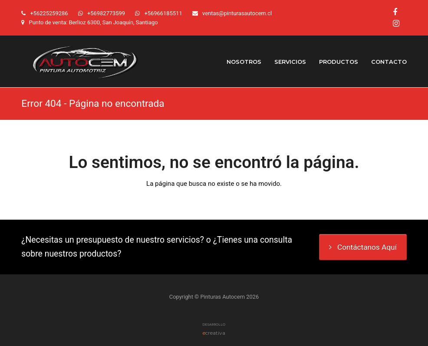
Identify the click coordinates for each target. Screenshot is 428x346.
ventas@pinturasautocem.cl (237, 13)
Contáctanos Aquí (363, 247)
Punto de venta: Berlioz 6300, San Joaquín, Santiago (93, 22)
